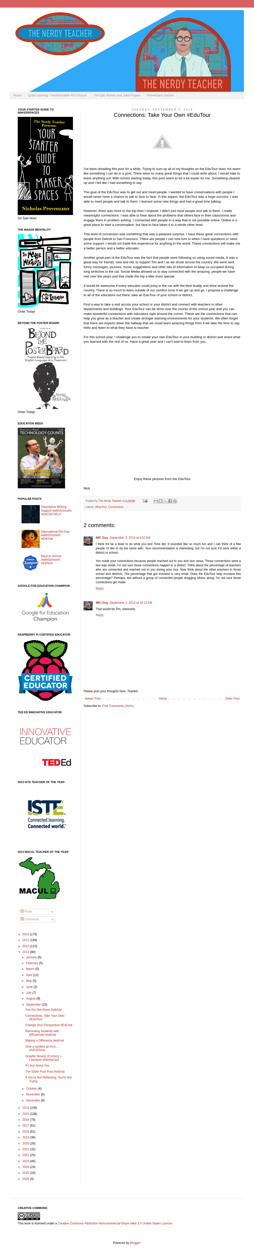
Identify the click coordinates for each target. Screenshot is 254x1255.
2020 (26, 1143)
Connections (115, 506)
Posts (26, 911)
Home (17, 95)
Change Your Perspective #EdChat (48, 1025)
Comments (30, 919)
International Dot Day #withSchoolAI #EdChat (55, 535)
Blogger (135, 1243)
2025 (26, 1173)
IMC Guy (102, 537)
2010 (26, 934)
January (32, 957)
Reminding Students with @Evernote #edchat (42, 1032)
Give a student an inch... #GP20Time (41, 1048)
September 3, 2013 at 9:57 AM (130, 537)
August (31, 998)
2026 (26, 1179)
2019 (26, 1137)
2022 (26, 1155)
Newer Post (93, 698)
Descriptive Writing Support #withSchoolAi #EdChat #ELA (56, 510)
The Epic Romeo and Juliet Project (116, 95)
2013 (26, 952)
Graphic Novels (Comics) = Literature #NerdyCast (43, 1058)
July (29, 992)
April (29, 975)
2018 (26, 1131)
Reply (100, 588)
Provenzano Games (160, 95)
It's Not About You (37, 1065)
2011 (26, 940)
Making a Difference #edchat (44, 1040)
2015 (26, 1114)
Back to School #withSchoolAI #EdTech (51, 559)
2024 (26, 1167)
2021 (26, 1149)
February (32, 963)
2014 (26, 1108)
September (34, 1004)
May (29, 981)
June (29, 987)
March (30, 969)
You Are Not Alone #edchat (43, 1009)
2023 (26, 1161)
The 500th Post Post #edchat (45, 1071)
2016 (26, 1119)
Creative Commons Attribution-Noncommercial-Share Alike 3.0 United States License (115, 1223)
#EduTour (101, 506)
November (33, 1094)
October (32, 1088)
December (33, 1100)
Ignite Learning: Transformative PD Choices (57, 95)
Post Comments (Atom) (118, 706)
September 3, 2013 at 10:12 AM (131, 602)
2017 (26, 1125)
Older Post (232, 698)
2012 (26, 946)
